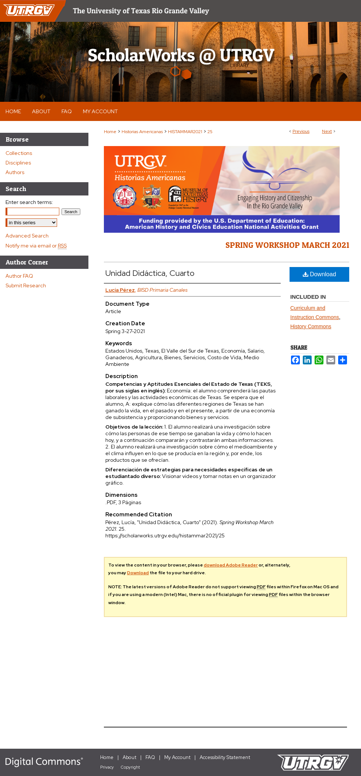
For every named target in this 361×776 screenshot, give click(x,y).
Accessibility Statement (225, 757)
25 (210, 132)
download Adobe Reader (231, 565)
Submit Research (26, 285)
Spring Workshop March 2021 (287, 245)
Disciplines (18, 162)
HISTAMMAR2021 (185, 132)
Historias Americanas (142, 132)
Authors (15, 172)
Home (110, 132)
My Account (177, 757)
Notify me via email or (36, 245)
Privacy (107, 767)
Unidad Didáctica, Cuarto (149, 273)
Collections (19, 153)
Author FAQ (19, 276)
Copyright (130, 767)
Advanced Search (27, 235)
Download (319, 274)
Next (327, 131)
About (129, 757)
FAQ (150, 757)
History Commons (310, 326)
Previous (300, 131)
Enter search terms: (29, 202)
